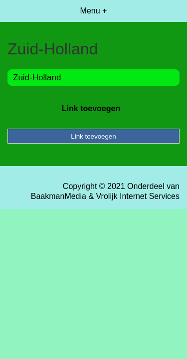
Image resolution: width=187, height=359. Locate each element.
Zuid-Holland (37, 77)
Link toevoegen (91, 108)
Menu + (93, 10)
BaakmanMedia (58, 196)
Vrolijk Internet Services (138, 196)
